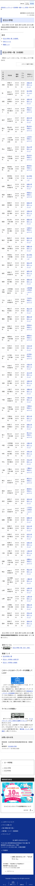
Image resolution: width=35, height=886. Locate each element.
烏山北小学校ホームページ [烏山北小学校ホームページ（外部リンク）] (29, 157)
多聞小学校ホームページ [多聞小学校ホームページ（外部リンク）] (29, 391)
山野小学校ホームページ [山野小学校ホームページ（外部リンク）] (29, 599)
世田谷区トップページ (6, 7)
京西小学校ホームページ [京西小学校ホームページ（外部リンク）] (29, 213)
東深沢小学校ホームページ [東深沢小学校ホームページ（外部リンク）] (29, 491)
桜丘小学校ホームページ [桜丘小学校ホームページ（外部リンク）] (29, 265)
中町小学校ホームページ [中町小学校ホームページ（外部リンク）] (29, 454)
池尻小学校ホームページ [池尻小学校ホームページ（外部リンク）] (29, 101)
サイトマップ (6, 834)
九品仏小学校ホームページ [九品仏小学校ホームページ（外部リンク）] (29, 230)
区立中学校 (7, 771)
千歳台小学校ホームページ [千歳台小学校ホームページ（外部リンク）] (29, 408)
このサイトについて (8, 822)
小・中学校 (25, 7)
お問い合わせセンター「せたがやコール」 (22, 858)
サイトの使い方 (7, 825)
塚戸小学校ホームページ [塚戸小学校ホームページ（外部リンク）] (29, 418)
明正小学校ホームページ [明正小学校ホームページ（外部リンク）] (29, 572)
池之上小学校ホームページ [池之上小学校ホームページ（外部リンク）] (29, 110)
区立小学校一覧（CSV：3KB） (22, 648)
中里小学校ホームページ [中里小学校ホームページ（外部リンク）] (29, 445)
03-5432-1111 (10, 845)
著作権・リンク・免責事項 (10, 831)
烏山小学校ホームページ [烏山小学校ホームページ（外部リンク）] (29, 149)
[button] (22, 2)
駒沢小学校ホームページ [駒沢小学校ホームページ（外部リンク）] (29, 240)
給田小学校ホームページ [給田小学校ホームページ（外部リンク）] (29, 205)
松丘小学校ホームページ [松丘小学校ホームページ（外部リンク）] (29, 528)
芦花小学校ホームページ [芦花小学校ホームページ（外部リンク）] (29, 615)
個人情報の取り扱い (8, 828)
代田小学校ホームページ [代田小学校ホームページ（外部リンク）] (29, 367)
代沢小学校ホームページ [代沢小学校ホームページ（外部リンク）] (29, 348)
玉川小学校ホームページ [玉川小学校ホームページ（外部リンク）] (29, 375)
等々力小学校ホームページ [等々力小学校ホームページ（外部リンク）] (29, 435)
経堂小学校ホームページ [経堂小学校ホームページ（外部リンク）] (29, 222)
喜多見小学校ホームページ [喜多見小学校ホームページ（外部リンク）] (29, 168)
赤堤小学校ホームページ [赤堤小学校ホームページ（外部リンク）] (29, 85)
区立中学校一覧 (7, 656)
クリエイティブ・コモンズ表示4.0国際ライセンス (17, 720)
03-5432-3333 (13, 866)
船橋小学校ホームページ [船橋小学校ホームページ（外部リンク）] (29, 520)
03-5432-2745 (12, 746)
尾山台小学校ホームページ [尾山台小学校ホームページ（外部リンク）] (29, 128)
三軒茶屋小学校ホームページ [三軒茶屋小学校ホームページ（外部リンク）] (29, 291)
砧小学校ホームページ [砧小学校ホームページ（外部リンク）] (29, 178)
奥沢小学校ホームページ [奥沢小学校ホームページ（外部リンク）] (29, 120)
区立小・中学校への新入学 (11, 659)
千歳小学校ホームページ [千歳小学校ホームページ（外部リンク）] (29, 400)
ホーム (4, 884)
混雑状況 (22, 884)
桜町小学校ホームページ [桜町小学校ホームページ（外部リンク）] (29, 273)
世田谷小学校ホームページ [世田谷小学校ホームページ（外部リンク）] (29, 327)
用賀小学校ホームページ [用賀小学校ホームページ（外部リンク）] (29, 607)
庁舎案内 (5, 850)
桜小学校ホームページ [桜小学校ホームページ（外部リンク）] (29, 257)
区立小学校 (7, 768)
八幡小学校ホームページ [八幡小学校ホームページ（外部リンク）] (29, 581)
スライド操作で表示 (27, 64)
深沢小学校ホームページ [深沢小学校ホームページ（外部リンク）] (29, 501)
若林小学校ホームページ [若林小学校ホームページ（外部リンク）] (29, 623)
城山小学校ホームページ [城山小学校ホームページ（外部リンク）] (29, 311)
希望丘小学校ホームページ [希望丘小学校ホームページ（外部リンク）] (29, 195)
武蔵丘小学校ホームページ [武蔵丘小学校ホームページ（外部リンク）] (29, 561)
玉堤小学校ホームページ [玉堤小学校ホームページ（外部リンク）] (29, 383)
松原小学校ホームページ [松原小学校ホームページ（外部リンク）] (29, 545)
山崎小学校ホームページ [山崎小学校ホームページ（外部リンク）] (29, 590)
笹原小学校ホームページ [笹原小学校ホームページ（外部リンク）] (29, 282)
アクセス (31, 884)
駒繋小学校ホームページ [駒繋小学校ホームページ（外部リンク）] (29, 248)
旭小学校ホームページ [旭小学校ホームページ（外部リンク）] (29, 93)
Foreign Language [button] (27, 3)
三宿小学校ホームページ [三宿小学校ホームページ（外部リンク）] (29, 553)
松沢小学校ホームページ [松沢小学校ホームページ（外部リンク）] (29, 536)
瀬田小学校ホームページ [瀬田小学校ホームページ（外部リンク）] (29, 319)
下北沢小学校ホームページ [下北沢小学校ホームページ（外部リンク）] (29, 300)
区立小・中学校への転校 (10, 662)
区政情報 (15, 7)
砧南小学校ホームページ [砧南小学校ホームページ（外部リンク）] (29, 186)
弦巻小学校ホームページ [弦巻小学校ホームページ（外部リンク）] (29, 427)
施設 (20, 7)
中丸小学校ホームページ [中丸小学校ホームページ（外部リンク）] (29, 462)
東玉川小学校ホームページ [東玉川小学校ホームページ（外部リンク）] (29, 480)
